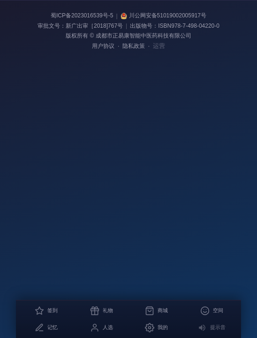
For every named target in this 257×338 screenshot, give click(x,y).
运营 (159, 45)
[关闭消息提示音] (211, 327)
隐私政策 (133, 46)
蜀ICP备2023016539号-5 (82, 15)
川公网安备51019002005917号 (163, 15)
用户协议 (103, 46)
